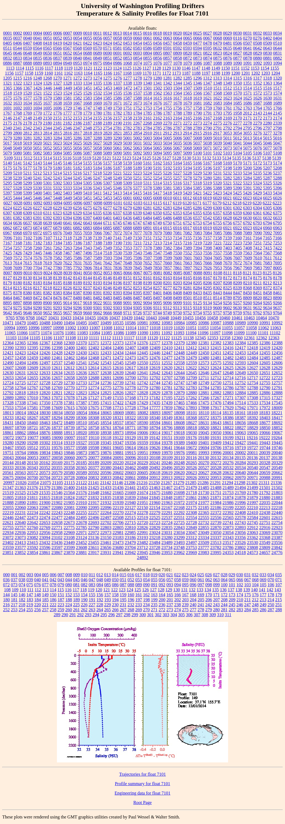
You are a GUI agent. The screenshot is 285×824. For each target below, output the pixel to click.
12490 (8, 362)
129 (169, 589)
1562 (157, 93)
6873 (27, 228)
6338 (127, 213)
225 (76, 604)
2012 (247, 113)
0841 (87, 58)
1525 (77, 93)
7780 (57, 268)
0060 (137, 38)
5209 (7, 173)
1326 (47, 83)
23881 (81, 552)
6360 (247, 213)
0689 (97, 53)
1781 (107, 113)
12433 (105, 352)
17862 (179, 407)
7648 (127, 263)
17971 (252, 407)
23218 (154, 537)
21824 (69, 497)
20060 (69, 457)
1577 (27, 98)
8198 (137, 282)
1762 (237, 108)
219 (29, 604)
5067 (177, 148)
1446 (47, 88)
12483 (240, 357)
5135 (236, 158)
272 (162, 609)
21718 (191, 492)
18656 (240, 422)
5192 (167, 168)
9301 (97, 307)
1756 (177, 108)
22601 (264, 517)
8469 (27, 297)
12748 (191, 382)
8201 (167, 282)
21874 (228, 497)
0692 (127, 53)
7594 (117, 258)
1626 (257, 98)
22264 (105, 512)
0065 (187, 38)
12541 (81, 362)
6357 (217, 213)
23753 (191, 547)
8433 (197, 292)
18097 (167, 412)
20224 (130, 462)
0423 (97, 43)
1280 (157, 78)
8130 (27, 277)
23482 (142, 542)
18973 (118, 432)
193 (107, 599)
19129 (130, 437)
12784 (203, 387)
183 (29, 599)
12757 (276, 382)
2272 (187, 123)
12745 (166, 382)
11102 (274, 332)
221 (45, 604)
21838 (118, 497)
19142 (154, 437)
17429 (142, 402)
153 (76, 594)
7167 (7, 243)
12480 (203, 357)
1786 (157, 113)
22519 (142, 517)
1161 (58, 73)
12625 (228, 367)
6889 (137, 228)
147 (29, 594)
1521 (37, 93)
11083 (82, 332)
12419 (264, 347)
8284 (197, 287)
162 (146, 594)
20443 (118, 467)
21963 (166, 502)
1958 (237, 113)
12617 (130, 367)
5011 (227, 138)
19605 (118, 447)
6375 (277, 213)
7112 (57, 238)
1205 (7, 78)
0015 (137, 33)
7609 (247, 258)
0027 (207, 33)
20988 (264, 477)
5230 (207, 173)
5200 (247, 168)
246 (239, 604)
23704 (130, 547)
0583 (137, 48)
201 (169, 599)
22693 (93, 522)
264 (99, 609)
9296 (77, 307)
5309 (127, 183)
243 (216, 604)
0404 (277, 38)
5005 (167, 138)
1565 (187, 93)
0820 (187, 53)
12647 (215, 372)
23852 (20, 552)
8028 (57, 273)
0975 (97, 63)
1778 (77, 113)
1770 (37, 113)
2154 (87, 118)
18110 (203, 412)
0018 (157, 33)
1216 (27, 78)
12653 (8, 377)
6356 (207, 213)
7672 (237, 263)
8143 (77, 277)
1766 (277, 108)
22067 (44, 507)
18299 (69, 417)
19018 (179, 432)
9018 (87, 302)
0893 (47, 63)
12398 (56, 347)
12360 (236, 337)
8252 (127, 287)
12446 (154, 352)
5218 (97, 173)
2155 (97, 118)
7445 (37, 253)
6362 (267, 213)
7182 (37, 243)
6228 (47, 208)
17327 (276, 397)
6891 (147, 228)
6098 (97, 203)
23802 (240, 547)
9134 (207, 302)
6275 (87, 208)
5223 (137, 173)
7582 (57, 258)
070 (271, 579)
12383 (228, 342)
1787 (167, 113)
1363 (267, 83)
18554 (105, 422)
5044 (247, 143)
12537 (56, 362)
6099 (107, 203)
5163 (167, 163)
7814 (97, 268)
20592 (93, 472)
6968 (17, 233)
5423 (217, 193)
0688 (87, 53)
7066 (97, 233)
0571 (107, 48)
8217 (37, 287)
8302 (217, 287)
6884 (97, 228)
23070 (276, 532)
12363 (273, 337)
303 (165, 614)
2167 (207, 118)
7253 (277, 243)
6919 (207, 228)
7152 (157, 238)
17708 (105, 407)
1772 (47, 113)
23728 (154, 547)
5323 (247, 183)
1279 (147, 78)
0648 (27, 53)
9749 (167, 312)
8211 (257, 282)
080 (68, 584)
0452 (117, 43)
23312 (191, 537)
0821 (197, 53)
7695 (277, 263)
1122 (97, 68)
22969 (69, 532)
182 (22, 599)
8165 (187, 277)
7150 (137, 238)
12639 (118, 372)
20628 (215, 472)
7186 (77, 243)
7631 (77, 263)
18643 (215, 422)
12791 (276, 387)
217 (14, 604)
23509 (203, 542)
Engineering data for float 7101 (143, 793)
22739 (215, 522)
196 (131, 599)
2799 (7, 133)
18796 (166, 427)
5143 (37, 163)
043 (61, 579)
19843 (56, 452)
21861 (191, 497)
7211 (137, 243)
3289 (107, 138)
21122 (81, 482)
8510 (197, 297)
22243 (56, 512)
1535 (117, 93)
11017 (143, 327)
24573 (252, 552)
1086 (197, 63)
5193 (177, 168)
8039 (67, 273)
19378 (166, 442)
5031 (137, 143)
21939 (118, 502)
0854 (137, 58)
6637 (27, 223)
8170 (217, 277)
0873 (197, 58)
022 (177, 574)
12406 (118, 347)
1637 (47, 103)
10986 (203, 322)
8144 (87, 277)
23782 (215, 547)
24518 (240, 552)
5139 (276, 158)
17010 (32, 397)
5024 (67, 143)
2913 (177, 133)
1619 (197, 98)
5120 (96, 158)
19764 (20, 452)
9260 (247, 302)
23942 (130, 552)
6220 (257, 203)
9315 (187, 307)
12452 (228, 352)
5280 (207, 178)
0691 (117, 53)
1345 (187, 83)
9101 (187, 302)
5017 (7, 143)
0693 (137, 53)
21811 (32, 497)
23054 (228, 532)
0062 (157, 38)
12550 (142, 362)
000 (6, 574)
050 (115, 579)
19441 (252, 442)
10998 (58, 327)
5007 (187, 138)
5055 (67, 148)
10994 (9, 327)
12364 (8, 342)
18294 (56, 417)
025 (201, 574)
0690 (107, 53)
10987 (215, 322)
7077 (137, 233)
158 (115, 594)
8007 (7, 273)
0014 (127, 33)
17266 (203, 397)
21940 (130, 502)
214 (271, 599)
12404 (105, 347)
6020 (217, 198)
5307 (107, 183)
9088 (117, 302)
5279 (197, 178)
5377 (137, 188)
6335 (97, 213)
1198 (215, 73)
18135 (227, 412)
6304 (257, 208)
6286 (197, 208)
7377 (137, 248)
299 (134, 614)
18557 (118, 422)
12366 (32, 342)
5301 (47, 183)
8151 (127, 277)
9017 (77, 302)
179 (278, 594)
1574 (277, 93)
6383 (27, 218)
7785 (67, 268)
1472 (127, 88)
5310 (137, 183)
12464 (81, 357)
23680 (118, 547)
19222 (264, 437)
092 (162, 584)
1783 (127, 113)
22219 (8, 512)
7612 (277, 258)
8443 (217, 292)
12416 (228, 347)
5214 (57, 173)
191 (92, 599)
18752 (81, 427)
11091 (154, 332)
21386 (56, 487)
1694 (37, 108)
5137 (256, 158)
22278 (142, 512)
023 (185, 574)
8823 (267, 297)
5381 (167, 188)
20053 (32, 457)
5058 (97, 148)
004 (37, 574)
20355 (56, 467)
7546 (147, 253)
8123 (257, 273)
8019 (37, 273)
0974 (87, 63)
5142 (27, 163)
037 (14, 579)
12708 (179, 377)
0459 (187, 43)
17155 (118, 397)
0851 (107, 58)
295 (103, 614)
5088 (97, 153)
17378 (56, 402)
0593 (187, 48)
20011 (252, 452)
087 (123, 584)
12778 (130, 387)
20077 (93, 457)
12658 (69, 377)
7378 (147, 248)
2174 (277, 118)
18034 (57, 412)
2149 (37, 118)
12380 (191, 342)
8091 (207, 273)
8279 (177, 287)
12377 (154, 342)
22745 (252, 522)
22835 (166, 527)
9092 (137, 302)
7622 (67, 263)
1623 (227, 98)
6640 (57, 223)
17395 (93, 402)
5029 (117, 143)
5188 (127, 168)
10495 (81, 322)
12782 (179, 387)
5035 (177, 143)
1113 (10, 68)
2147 (17, 118)
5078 (277, 148)
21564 (69, 492)
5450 (77, 198)
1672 (127, 103)
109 (15, 589)
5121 (106, 158)
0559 (27, 48)
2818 (87, 133)
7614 (17, 263)
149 (45, 594)
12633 (44, 372)
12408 (142, 347)
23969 (191, 552)
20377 (93, 467)
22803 (105, 527)
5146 (67, 163)
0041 (37, 38)
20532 (228, 467)
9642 (7, 312)
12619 (154, 367)
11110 (82, 337)
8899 (37, 302)
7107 (47, 238)
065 (232, 579)
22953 (32, 532)
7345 (97, 248)
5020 (37, 143)
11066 (22, 332)
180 (6, 599)
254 (22, 609)
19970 (166, 452)
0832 (7, 58)
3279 (7, 138)
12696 (118, 377)
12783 (191, 387)
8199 (147, 282)
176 (255, 594)
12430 (81, 352)
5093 (147, 153)
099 (216, 584)
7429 (27, 253)
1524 (67, 93)
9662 (97, 312)
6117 (167, 203)
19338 (93, 442)
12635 (69, 372)
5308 (117, 183)
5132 (206, 158)
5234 (247, 173)
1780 (97, 113)
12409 (154, 347)
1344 (177, 83)
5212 (37, 173)
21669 (130, 492)
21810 (20, 497)
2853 (127, 133)
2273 (197, 123)
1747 (87, 108)
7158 (217, 238)
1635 (37, 103)
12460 (44, 357)
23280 (166, 537)
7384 (177, 248)
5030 (127, 143)
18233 (8, 417)
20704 (44, 477)
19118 (105, 437)
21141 (93, 482)
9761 (247, 312)
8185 (57, 282)
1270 (57, 78)
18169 (252, 412)
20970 (240, 477)
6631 (257, 218)
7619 (47, 263)
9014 (67, 302)
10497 (93, 322)
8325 (227, 287)
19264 (276, 437)
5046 (267, 143)
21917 (93, 502)
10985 (191, 322)
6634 (7, 223)
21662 (105, 492)
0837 (57, 58)
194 (115, 599)
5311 (147, 183)
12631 (20, 372)
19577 (69, 447)
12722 (264, 377)
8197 (127, 282)
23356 (240, 537)
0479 (217, 43)
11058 (251, 327)
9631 (247, 307)
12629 (276, 367)
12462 (69, 357)
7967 (237, 268)
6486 (167, 218)
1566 (197, 93)
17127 (93, 397)
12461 (56, 357)
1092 (257, 63)
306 (189, 614)
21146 (117, 482)
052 (131, 579)
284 (247, 609)
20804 (81, 477)
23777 (203, 547)
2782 (127, 128)
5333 (67, 188)
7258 (27, 248)
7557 (217, 253)
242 (208, 604)
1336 (107, 83)
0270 (247, 38)
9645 (17, 312)
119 (91, 589)
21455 (142, 487)
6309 (27, 213)
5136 (246, 158)
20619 (166, 472)
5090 (117, 153)
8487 (137, 297)
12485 (264, 357)
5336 (87, 188)
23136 (93, 537)
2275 (217, 123)
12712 (215, 377)
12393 (20, 347)
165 (169, 594)
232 (131, 604)
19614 (130, 447)
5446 (37, 198)
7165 (267, 238)
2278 (247, 123)
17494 (228, 402)
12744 (154, 382)
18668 (252, 422)
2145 (277, 113)
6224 (7, 208)
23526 (240, 542)
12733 (81, 382)
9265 (267, 302)
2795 (247, 128)
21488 (215, 487)
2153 (77, 118)
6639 (47, 223)
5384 (187, 188)
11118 (141, 337)
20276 (228, 462)
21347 (8, 487)
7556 (207, 253)
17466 (191, 402)
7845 (137, 268)
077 (45, 584)
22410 (252, 512)
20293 (252, 462)
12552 (166, 362)
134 (207, 589)
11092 (166, 332)
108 (7, 589)
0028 (217, 33)
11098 (227, 332)
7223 (237, 243)
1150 (225, 68)
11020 (179, 327)
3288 (97, 138)
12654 (20, 377)
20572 (32, 472)
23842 (276, 547)
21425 (93, 487)
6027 (7, 203)
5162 (157, 163)
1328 (67, 83)
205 (201, 599)
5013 (247, 138)
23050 (215, 532)
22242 (44, 512)
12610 (44, 367)
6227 (37, 208)
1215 (17, 78)
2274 (207, 123)
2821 (117, 133)
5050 (27, 148)
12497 (44, 362)
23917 (93, 552)
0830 (267, 53)
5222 (127, 173)
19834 (44, 452)
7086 (227, 233)
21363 (20, 487)
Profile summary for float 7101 (142, 783)
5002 (137, 138)
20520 (179, 467)
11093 (178, 332)
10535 (118, 322)
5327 (7, 188)
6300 (217, 208)
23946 (154, 552)
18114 (215, 412)
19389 (179, 442)
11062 (263, 327)
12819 (32, 392)
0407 (27, 43)
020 (162, 574)
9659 (77, 312)
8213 (277, 282)
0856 (157, 58)
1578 (37, 98)
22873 (228, 527)
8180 (17, 282)
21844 (142, 497)
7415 (267, 248)
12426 (44, 352)
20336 (20, 467)
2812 (27, 133)
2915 (197, 133)
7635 (87, 263)
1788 (177, 113)
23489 (166, 542)
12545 (118, 362)
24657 (264, 552)
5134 (226, 158)
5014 (257, 138)
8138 (47, 277)
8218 (47, 287)
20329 (276, 462)
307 (197, 614)
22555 (203, 517)
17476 (215, 402)
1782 (117, 113)
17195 (166, 397)
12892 (20, 397)
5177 (27, 168)
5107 (267, 153)
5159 (127, 163)
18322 (130, 417)
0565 (47, 48)
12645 (191, 372)
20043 (8, 457)
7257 (17, 248)
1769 (27, 113)
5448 (57, 198)
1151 (235, 68)
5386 (207, 188)
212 (255, 599)
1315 (237, 78)
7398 (207, 248)
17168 (130, 397)
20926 (191, 477)
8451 (257, 292)
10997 (46, 327)
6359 (237, 213)
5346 (117, 188)
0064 (177, 38)
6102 (127, 203)
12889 (8, 397)
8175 (257, 277)
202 (177, 599)
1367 (27, 88)
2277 (237, 123)
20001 (228, 452)
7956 (227, 268)
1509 (197, 88)
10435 (90, 317)
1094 (277, 63)
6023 (247, 198)
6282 (157, 208)
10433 (65, 317)
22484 (69, 517)
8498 (167, 297)
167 (185, 594)
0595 (207, 48)
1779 (87, 113)
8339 (237, 287)
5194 (187, 168)
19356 (130, 442)
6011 (177, 198)
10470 (273, 317)
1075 (147, 63)
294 (95, 614)
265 (107, 609)
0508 (257, 43)
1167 (117, 73)
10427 (41, 317)
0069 (227, 38)
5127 (166, 158)
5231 (217, 173)
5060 (107, 148)
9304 (127, 307)
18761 (105, 427)
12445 (142, 352)
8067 (137, 273)
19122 (118, 437)
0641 (247, 48)
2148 (27, 118)
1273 (87, 78)
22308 (191, 512)
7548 (167, 253)
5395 (267, 188)
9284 (27, 307)
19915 (130, 452)
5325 (267, 183)
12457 (8, 357)
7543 (137, 253)
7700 (27, 268)
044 (68, 579)
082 (84, 584)
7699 (17, 268)
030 (239, 574)
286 (263, 609)
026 (208, 574)
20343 (32, 467)
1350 (237, 83)
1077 (167, 63)
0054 (77, 38)
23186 (130, 537)
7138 (87, 238)
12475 (142, 357)
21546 (56, 492)
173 (232, 594)
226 (84, 604)
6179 (217, 203)
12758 (8, 387)
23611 (93, 547)
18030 (45, 412)
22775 (69, 527)
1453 (107, 88)
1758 (197, 108)
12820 (44, 392)
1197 (206, 73)
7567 (267, 253)
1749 (107, 108)
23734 (166, 547)
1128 (156, 68)
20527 (203, 467)
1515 (257, 88)
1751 (127, 108)
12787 (240, 387)
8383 (57, 292)
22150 (142, 507)
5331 (47, 188)
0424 (107, 43)
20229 (142, 462)
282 (232, 609)
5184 (97, 168)
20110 (179, 457)
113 (45, 589)
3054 (237, 133)
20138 (276, 457)
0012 (107, 33)
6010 (167, 198)
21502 (276, 487)
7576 (37, 258)
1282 (177, 78)
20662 (276, 472)
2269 (157, 123)
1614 (147, 98)
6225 (17, 208)
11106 (46, 337)
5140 (7, 163)
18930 (93, 432)
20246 (166, 462)
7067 (107, 233)
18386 (228, 417)
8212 (267, 282)
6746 (127, 223)
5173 (267, 163)
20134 (227, 457)
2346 (67, 128)
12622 (191, 367)
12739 (118, 382)
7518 (107, 253)
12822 (69, 392)
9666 (107, 312)
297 (119, 614)
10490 (56, 322)
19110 (93, 437)
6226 (27, 208)
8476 (57, 297)
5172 (257, 163)
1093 (267, 63)
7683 (267, 263)
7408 (247, 248)
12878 (166, 392)
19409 (215, 442)
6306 (277, 208)
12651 (264, 372)
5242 (47, 178)
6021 (227, 198)
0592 (177, 48)
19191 (215, 437)
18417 (276, 417)
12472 (118, 357)
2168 (217, 118)
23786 (228, 547)
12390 (8, 347)
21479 (191, 487)
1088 (217, 63)
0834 (27, 58)
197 (138, 599)
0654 (77, 53)
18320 (105, 417)
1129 (166, 68)
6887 (117, 228)
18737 (56, 427)
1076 (157, 63)
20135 (240, 457)
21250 (154, 482)
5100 (197, 153)
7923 (197, 268)
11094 (191, 332)
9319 (207, 307)
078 (53, 584)
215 (278, 599)
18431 (8, 422)
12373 (118, 342)
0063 (167, 38)
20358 (69, 467)
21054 (33, 482)
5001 (127, 138)
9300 (87, 307)
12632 (32, 372)
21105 (57, 482)
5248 (107, 178)
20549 (276, 467)
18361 (179, 417)
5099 (187, 153)
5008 (197, 138)
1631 (277, 98)
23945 (142, 552)
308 (204, 614)
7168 (17, 243)
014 (115, 574)
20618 (154, 472)
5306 (97, 183)
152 (68, 594)
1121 (87, 68)
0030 (237, 33)
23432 (44, 542)
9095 (157, 302)
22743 (240, 522)
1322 (17, 83)
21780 (252, 492)
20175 (69, 462)
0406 (17, 43)
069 (263, 579)
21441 (130, 487)
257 (45, 609)
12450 (203, 352)
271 (154, 609)
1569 (227, 93)
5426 (247, 193)
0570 (97, 48)
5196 (207, 168)
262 (84, 609)
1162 (68, 73)
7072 (117, 233)
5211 (27, 173)
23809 (264, 547)
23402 (8, 542)
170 (208, 594)
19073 (20, 437)
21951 (142, 502)
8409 (187, 292)
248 (255, 604)
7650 (137, 263)
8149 (117, 277)
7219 (197, 243)
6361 (257, 213)
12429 (69, 352)
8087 (187, 273)
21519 (8, 492)
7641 (97, 263)
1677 (167, 103)
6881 (67, 228)
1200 (235, 73)
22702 (105, 522)
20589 (81, 472)
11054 (215, 327)
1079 (187, 63)
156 (99, 594)
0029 (227, 33)
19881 (118, 452)
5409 (77, 193)
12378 (166, 342)
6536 (187, 218)
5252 (147, 178)
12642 (154, 372)
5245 (77, 178)
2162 (157, 118)
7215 (177, 243)
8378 (17, 292)
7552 (187, 253)
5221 (117, 173)
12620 (166, 367)
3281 (27, 138)
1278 (137, 78)
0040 (27, 38)
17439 (166, 402)
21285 (190, 482)
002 (22, 574)
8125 (267, 273)
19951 (142, 452)
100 (224, 584)
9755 (207, 312)
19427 (240, 442)
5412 (107, 193)
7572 (17, 258)
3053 (227, 133)
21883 (276, 497)
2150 (47, 118)
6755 (217, 223)
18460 (32, 422)
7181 (27, 243)
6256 (77, 208)
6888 (127, 228)
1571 (247, 93)
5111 (18, 158)
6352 (167, 213)
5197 (217, 168)
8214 (7, 287)
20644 (252, 472)
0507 (247, 43)
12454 (252, 352)
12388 (276, 342)
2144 (267, 113)
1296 (197, 78)
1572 (257, 93)
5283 (237, 178)
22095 (93, 507)
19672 (191, 447)
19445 (276, 442)
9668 (117, 312)
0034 (277, 33)
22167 (166, 507)
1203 (265, 73)
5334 (77, 188)
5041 (237, 143)
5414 (127, 193)
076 (37, 584)
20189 (93, 462)
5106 (257, 153)
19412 (228, 442)
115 (61, 589)
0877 (237, 58)
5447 (47, 198)
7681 (257, 263)
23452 (81, 542)
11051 (191, 327)
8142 (67, 277)
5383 (177, 188)
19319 (69, 442)
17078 (69, 397)
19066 (264, 432)
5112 (27, 158)
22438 (264, 512)
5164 (177, 163)
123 (122, 589)
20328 (264, 462)
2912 (167, 133)
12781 (166, 387)
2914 (187, 133)
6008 (157, 198)
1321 (7, 83)
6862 (7, 228)
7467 (67, 253)
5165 (187, 163)
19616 (142, 447)
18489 (69, 422)
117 (76, 589)
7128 (77, 238)
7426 (17, 253)
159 (123, 594)
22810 (130, 527)
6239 (67, 208)
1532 (97, 93)
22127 (130, 507)
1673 (137, 103)
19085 (45, 437)
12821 (56, 392)
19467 (8, 447)
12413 (203, 347)
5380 (157, 188)
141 (262, 589)
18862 (20, 432)
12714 (228, 377)
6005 (147, 198)
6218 (237, 203)
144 (6, 594)
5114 (47, 158)
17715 (118, 407)
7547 (157, 253)
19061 (228, 432)
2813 (37, 133)
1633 (17, 103)
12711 (203, 377)
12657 (56, 377)
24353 (228, 552)
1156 (9, 73)
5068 (187, 148)
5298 (17, 183)
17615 (69, 407)
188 (68, 599)
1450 (77, 88)
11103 (11, 337)
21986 (228, 502)
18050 (69, 412)
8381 (37, 292)
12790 (264, 387)
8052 (97, 273)
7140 (107, 238)
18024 (32, 412)
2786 (167, 128)
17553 (8, 407)
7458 (57, 253)
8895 (7, 302)
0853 (127, 58)
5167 (207, 163)
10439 (126, 317)
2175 (7, 123)
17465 (179, 402)
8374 (277, 287)
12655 (32, 377)
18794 (154, 427)
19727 (252, 447)
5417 (157, 193)
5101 (207, 153)
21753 (228, 492)
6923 (247, 228)
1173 (176, 73)
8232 (77, 287)
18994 (130, 432)
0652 (67, 53)
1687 (257, 103)
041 (45, 579)
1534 (107, 93)
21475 (179, 487)
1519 (17, 93)
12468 (93, 357)
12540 (69, 362)
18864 (32, 432)
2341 (17, 128)
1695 (47, 108)
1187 (186, 73)
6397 (87, 218)
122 (114, 589)
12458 (20, 357)
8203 (177, 282)
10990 (252, 322)
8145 (97, 277)
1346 (197, 83)
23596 (44, 547)
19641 (166, 447)
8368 (247, 287)
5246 (87, 178)
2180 (47, 123)
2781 (117, 128)
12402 (93, 347)
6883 (87, 228)
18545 (93, 422)
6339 (137, 213)
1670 (107, 103)
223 (61, 604)
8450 (247, 292)
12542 (93, 362)
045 (76, 579)
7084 (207, 233)
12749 (203, 382)
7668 (217, 263)
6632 (267, 218)
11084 (94, 332)
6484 (147, 218)
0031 (247, 33)
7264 (77, 248)
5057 (87, 148)
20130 (203, 457)
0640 (237, 48)
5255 (167, 178)
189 (76, 599)
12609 (32, 367)
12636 (81, 372)
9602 (227, 307)
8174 (247, 277)
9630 (237, 307)
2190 (117, 123)
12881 (203, 392)
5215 (67, 173)
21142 (105, 482)
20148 (20, 462)
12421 (8, 352)
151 (61, 594)
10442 (139, 317)
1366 (17, 88)
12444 (130, 352)
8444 (227, 292)
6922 (237, 228)
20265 (191, 462)
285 (255, 609)
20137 (264, 457)
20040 (276, 452)
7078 (147, 233)
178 (271, 594)
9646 (27, 312)
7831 (107, 268)
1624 (237, 98)
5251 (137, 178)
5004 (157, 138)
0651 (57, 53)
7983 (257, 268)
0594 (197, 48)
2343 (37, 128)
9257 (237, 302)
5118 (77, 158)
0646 (17, 53)
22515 (130, 517)
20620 (179, 472)
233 (138, 604)
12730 (69, 382)
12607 (8, 367)
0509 (267, 43)
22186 (215, 507)
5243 (57, 178)
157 (107, 594)
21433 (105, 487)
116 (68, 589)
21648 (93, 492)
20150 (32, 462)
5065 (157, 148)
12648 (228, 372)
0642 (257, 48)
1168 (127, 73)
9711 (127, 312)
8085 (177, 273)
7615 (27, 263)
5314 (157, 183)
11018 (154, 327)
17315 (264, 397)
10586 (130, 322)
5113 (37, 158)
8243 (97, 287)
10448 (163, 317)
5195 (197, 168)
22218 (276, 507)
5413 (117, 193)
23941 (118, 552)
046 (84, 579)
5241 (37, 178)
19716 (228, 447)
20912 (154, 477)
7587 (87, 258)
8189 (77, 282)
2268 (147, 123)
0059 (127, 38)
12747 (179, 382)
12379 (179, 342)
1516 (267, 88)
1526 (87, 93)
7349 (107, 248)
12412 (191, 347)
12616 (118, 367)
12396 (44, 347)
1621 (207, 98)
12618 (142, 367)
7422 (277, 248)
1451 (87, 88)
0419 (57, 43)
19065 (252, 432)
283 (239, 609)
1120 (78, 68)
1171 (156, 73)
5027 (97, 143)
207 (216, 599)
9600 (217, 307)
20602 (118, 472)
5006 (177, 138)
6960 (267, 228)
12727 (32, 382)
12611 (56, 367)
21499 (252, 487)
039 (29, 579)
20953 (215, 477)
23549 (264, 542)
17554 (20, 407)
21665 (118, 492)
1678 (177, 103)
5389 (227, 188)
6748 (147, 223)
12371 (93, 342)
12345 (200, 337)
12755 (264, 382)
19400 (191, 442)
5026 (87, 143)
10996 (33, 327)
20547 (264, 467)
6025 (267, 198)
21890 (20, 502)
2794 (237, 128)
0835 (37, 58)
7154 (177, 238)
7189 (107, 243)
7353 (127, 248)
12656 (44, 377)
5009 (207, 138)
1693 (27, 108)
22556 (215, 517)
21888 (8, 502)
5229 (197, 173)
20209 (105, 462)
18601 (166, 422)
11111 (94, 337)
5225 (157, 173)
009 (76, 574)
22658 (56, 522)
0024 (187, 33)
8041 (77, 273)
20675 (8, 477)
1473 (137, 88)
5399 (27, 193)
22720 (142, 522)
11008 (106, 327)
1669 (97, 103)
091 (154, 584)
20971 (252, 477)
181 (14, 599)
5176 (17, 168)
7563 (247, 253)
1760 (217, 108)
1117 (49, 68)
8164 (177, 277)
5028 (107, 143)
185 (45, 599)
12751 (228, 382)
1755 (167, 108)
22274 (130, 512)
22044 (276, 502)
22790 (93, 527)
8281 (187, 287)
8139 (57, 277)
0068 (217, 38)
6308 (17, 213)
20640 (240, 472)
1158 (29, 73)
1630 (267, 98)
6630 (247, 218)
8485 (117, 297)
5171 (247, 163)
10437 (114, 317)
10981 (142, 322)
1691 (7, 108)
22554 (191, 517)
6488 (177, 218)
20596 (105, 472)
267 (123, 609)
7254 (7, 248)
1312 (207, 78)
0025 (197, 33)
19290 (20, 442)
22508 (118, 517)
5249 (117, 178)
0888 (27, 63)
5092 (137, 153)
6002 (137, 198)
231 (123, 604)
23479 (130, 542)
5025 (77, 143)
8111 (227, 273)
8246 (107, 287)
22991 (142, 532)
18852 (276, 427)
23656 (105, 547)
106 (271, 584)
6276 (97, 208)
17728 (130, 407)
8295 (207, 287)
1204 (275, 73)
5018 (17, 143)
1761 (227, 108)
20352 (44, 467)
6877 (47, 228)
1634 (27, 103)
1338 (127, 83)
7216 (187, 243)
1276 (117, 78)
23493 (179, 542)
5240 (27, 178)
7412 (257, 248)
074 (22, 584)
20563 (20, 472)
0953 (77, 63)
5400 (37, 193)
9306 (147, 307)
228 (99, 604)
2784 (147, 128)
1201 (245, 73)
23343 (228, 537)
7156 (197, 238)
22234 (32, 512)
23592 (32, 547)
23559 (8, 547)
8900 (47, 302)
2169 (227, 118)
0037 (17, 38)
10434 (78, 317)
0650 (47, 53)
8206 (207, 282)
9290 (37, 307)
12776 (118, 387)
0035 (7, 38)
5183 (87, 168)
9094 (147, 302)
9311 (157, 307)
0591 (167, 48)
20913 (166, 477)
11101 (263, 332)
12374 (130, 342)
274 (177, 609)
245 (232, 604)
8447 (237, 292)
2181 (57, 123)
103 (247, 584)
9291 (47, 307)
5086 (77, 153)
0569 (87, 48)
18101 (191, 412)
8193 (97, 282)
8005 (277, 268)
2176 (17, 123)
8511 (207, 297)
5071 (207, 148)
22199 (228, 507)
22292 (179, 512)
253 (14, 609)
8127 (7, 277)
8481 (87, 297)
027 (216, 574)
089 (138, 584)
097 (201, 584)
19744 (264, 447)
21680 (166, 492)
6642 (77, 223)
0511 (7, 48)
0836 (47, 58)
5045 (257, 143)
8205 (197, 282)
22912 (252, 527)
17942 (240, 407)
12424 (32, 352)
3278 (277, 133)
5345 (107, 188)
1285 (187, 78)
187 (61, 599)
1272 (77, 78)
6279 (127, 208)
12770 (69, 387)
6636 (17, 223)
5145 (57, 163)
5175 (7, 168)
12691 (105, 377)
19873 (81, 452)
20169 (56, 462)
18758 (93, 427)
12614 (93, 367)
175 (247, 594)
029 (232, 574)
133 (200, 589)
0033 (267, 33)
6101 (117, 203)
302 (158, 614)
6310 (37, 213)
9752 (187, 312)
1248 (37, 78)
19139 (142, 437)
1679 (187, 103)
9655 (57, 312)
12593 (240, 362)
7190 (117, 243)
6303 (247, 208)
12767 (32, 387)
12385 (252, 342)
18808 (179, 427)
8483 (107, 297)
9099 (177, 302)
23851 (8, 552)
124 (130, 589)
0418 (47, 43)
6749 (157, 223)
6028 (17, 203)
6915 (167, 228)
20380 (105, 467)
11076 (58, 332)
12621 (179, 367)
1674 (147, 103)
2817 (77, 133)
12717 (252, 377)
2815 (57, 133)
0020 (177, 33)
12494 (20, 362)
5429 (257, 193)
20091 (118, 457)
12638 (105, 372)
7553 (197, 253)
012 (99, 574)
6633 (277, 218)
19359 (142, 442)
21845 (154, 497)
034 (271, 574)
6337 (117, 213)
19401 (203, 442)
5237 (277, 173)
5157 (107, 163)
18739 (69, 427)
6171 (197, 203)
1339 (137, 83)
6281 (147, 208)
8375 (7, 292)
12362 (261, 337)
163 (154, 594)
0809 (177, 53)
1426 (37, 88)
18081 (130, 412)
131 (184, 589)
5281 (217, 178)
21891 (32, 502)
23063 (252, 532)
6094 (57, 203)
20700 (32, 477)
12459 (32, 357)
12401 (81, 347)
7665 (197, 263)
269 (138, 609)
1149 (215, 68)
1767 (7, 113)
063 (216, 579)
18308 (93, 417)
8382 (47, 292)
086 (115, 584)
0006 (57, 33)
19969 (154, 452)
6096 (77, 203)
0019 (167, 33)
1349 (227, 83)
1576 (17, 98)
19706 (215, 447)
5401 (47, 193)
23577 (20, 547)
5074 (237, 148)
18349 (166, 417)
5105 (247, 153)
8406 (167, 292)
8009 (17, 273)
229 (107, 604)
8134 (37, 277)
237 (169, 604)
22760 (32, 527)
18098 (179, 412)
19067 (276, 432)
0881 (267, 58)
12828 (142, 392)
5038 (207, 143)
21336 (276, 482)
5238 (7, 178)
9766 (20, 317)
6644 (97, 223)
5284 (247, 178)
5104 (237, 153)
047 (92, 579)
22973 (105, 532)
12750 (215, 382)
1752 (137, 108)
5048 (7, 148)
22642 (32, 522)
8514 (217, 297)
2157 (117, 118)
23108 (69, 537)
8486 (127, 297)
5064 (147, 148)
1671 (117, 103)
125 (137, 589)
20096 (130, 457)
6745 (117, 223)
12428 (56, 352)
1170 (147, 73)
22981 (118, 532)
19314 (56, 442)
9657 (67, 312)
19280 (8, 442)
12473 (130, 357)
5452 (97, 198)
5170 (237, 163)
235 (154, 604)
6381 (7, 218)
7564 (257, 253)
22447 (20, 517)
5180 (57, 168)
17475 (203, 402)
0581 (117, 48)
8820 (257, 297)
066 (239, 579)
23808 (252, 547)
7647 (117, 263)
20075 (81, 457)
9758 (227, 312)
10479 (20, 322)
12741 (130, 382)
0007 (67, 33)
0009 (77, 33)
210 (239, 599)
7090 (257, 233)
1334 (87, 83)
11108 (70, 337)
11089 (130, 332)
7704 (37, 268)
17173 (142, 397)
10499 (105, 322)
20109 (167, 457)
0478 (207, 43)
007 (61, 574)
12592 (228, 362)
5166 (197, 163)
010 (84, 574)
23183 (118, 537)
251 (278, 604)
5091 (127, 153)
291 (72, 614)
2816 (67, 133)
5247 (97, 178)
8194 (107, 282)
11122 (164, 337)
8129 (17, 277)
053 (138, 579)
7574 (27, 258)
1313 (217, 78)
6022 (237, 198)
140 (254, 589)
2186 (77, 123)
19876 (105, 452)
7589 (97, 258)
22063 (32, 507)
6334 (87, 213)
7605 (217, 258)
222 (53, 604)
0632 (217, 48)
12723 (276, 377)
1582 (77, 98)
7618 (37, 263)
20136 (252, 457)
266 (115, 609)
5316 (177, 183)
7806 (87, 268)
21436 (118, 487)
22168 (179, 507)
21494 (240, 487)
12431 (93, 352)
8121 (247, 273)
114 (53, 589)
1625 (247, 98)
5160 (137, 163)
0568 (77, 48)
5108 (277, 153)
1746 (77, 108)
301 (150, 614)
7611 (267, 258)
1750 (117, 108)
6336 (107, 213)
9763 (267, 312)
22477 (56, 517)
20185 (81, 462)
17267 (215, 397)
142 (270, 589)
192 (99, 599)
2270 (167, 123)
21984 (215, 502)
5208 (277, 168)
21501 (264, 487)
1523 (57, 93)
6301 (227, 208)
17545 (276, 402)
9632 (257, 307)
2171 (247, 118)
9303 (117, 307)
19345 (105, 442)
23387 (276, 537)
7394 (197, 248)
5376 (127, 188)
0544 (17, 48)
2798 (277, 128)
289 (57, 614)
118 (83, 589)
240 (193, 604)
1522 (47, 93)
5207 (267, 168)
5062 (127, 148)
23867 (56, 552)
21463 (154, 487)
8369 (257, 287)
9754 (197, 312)
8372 (267, 287)
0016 (147, 33)
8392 (107, 292)
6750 (167, 223)
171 (216, 594)
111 (30, 589)
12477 (166, 357)
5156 (97, 163)
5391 (247, 188)
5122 (116, 158)
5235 (257, 173)
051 (123, 579)
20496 (166, 467)
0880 (257, 58)
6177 (207, 203)
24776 (276, 552)
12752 (240, 382)
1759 (207, 108)
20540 (252, 467)
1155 (274, 68)
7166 (277, 238)
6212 (227, 203)
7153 (167, 238)
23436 (56, 542)
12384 (240, 342)
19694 (203, 447)
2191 (127, 123)
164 (162, 594)
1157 (19, 73)
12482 (228, 357)
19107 (81, 437)
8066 (127, 273)
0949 (67, 63)
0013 (117, 33)
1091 (247, 63)
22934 (8, 532)
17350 (44, 402)
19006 (142, 432)
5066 (167, 148)
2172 (257, 118)
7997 (267, 268)
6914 (157, 228)
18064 (93, 412)
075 (29, 584)
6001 (127, 198)
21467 (166, 487)
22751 (264, 522)
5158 (117, 163)
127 (153, 589)
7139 (97, 238)
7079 (157, 233)
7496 (87, 253)
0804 (147, 53)
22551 (179, 517)
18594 (154, 422)
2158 (127, 118)
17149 (105, 397)
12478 (179, 357)
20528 (215, 467)
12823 (81, 392)
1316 (247, 78)
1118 (58, 68)
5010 (217, 138)
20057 (45, 457)
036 (6, 579)
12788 (252, 387)
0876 (227, 58)
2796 (257, 128)
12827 (130, 392)
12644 (179, 372)
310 (220, 614)
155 (92, 594)
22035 (264, 502)
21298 (239, 482)
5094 (157, 153)
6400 (97, 218)
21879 (252, 497)
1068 (127, 63)
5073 (227, 148)
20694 (20, 477)
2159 (137, 118)
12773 (81, 387)
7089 (247, 233)
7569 (7, 258)
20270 (203, 462)
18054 (81, 412)
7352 (117, 248)
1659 (67, 103)
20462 (130, 467)
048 (99, 579)
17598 (44, 407)
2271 (177, 123)
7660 (167, 263)
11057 (239, 327)
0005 (47, 33)
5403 (67, 193)
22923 (276, 527)
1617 (177, 98)
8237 (87, 287)
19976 (179, 452)
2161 (147, 118)
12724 (8, 382)
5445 (27, 198)
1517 (277, 88)
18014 (20, 412)
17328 (8, 402)
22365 (203, 512)
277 (193, 609)
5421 (197, 193)
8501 (187, 297)
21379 (44, 487)
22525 (154, 517)
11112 (105, 337)
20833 (105, 477)
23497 (191, 542)
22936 (20, 532)
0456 (157, 43)
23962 (179, 552)
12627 (252, 367)
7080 (167, 233)
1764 (257, 108)
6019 (207, 198)
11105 (34, 337)
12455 (264, 352)
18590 (142, 422)
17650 (81, 407)
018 (146, 574)
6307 (7, 213)
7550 (177, 253)
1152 (245, 68)
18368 (191, 417)
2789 (197, 128)
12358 (224, 337)
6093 (47, 203)
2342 (27, 128)
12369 (69, 342)
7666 (207, 263)
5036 (187, 143)
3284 (57, 138)
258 (53, 609)
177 (263, 594)
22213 (264, 507)
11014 (130, 327)
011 (92, 574)
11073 (34, 332)
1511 (217, 88)
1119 (68, 68)
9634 (267, 307)
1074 (137, 63)
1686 (247, 103)
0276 (257, 38)
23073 (20, 537)
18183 (264, 412)
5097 (177, 153)
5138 (266, 158)
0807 (167, 53)
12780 (154, 387)
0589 (157, 48)
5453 (107, 198)
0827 (237, 53)
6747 (137, 223)
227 (92, 604)
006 (53, 574)
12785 (215, 387)
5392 (257, 188)
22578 (240, 517)
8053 (107, 273)
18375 (215, 417)
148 (37, 594)
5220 (107, 173)
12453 (240, 352)
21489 (228, 487)
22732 (203, 522)
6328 (67, 213)
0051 (47, 38)
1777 (67, 113)
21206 (129, 482)
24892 (142, 557)
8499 (177, 297)
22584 (252, 517)
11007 (94, 327)
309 (212, 614)
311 (228, 614)
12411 (179, 347)
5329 (27, 188)
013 (107, 574)
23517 (228, 542)
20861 (130, 477)
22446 (8, 517)
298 (127, 614)
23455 (93, 542)
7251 (257, 243)
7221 (217, 243)
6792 (247, 223)
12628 (264, 367)
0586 (147, 48)
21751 (215, 492)
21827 (81, 497)
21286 (203, 482)
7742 (47, 268)
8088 (197, 273)
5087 (87, 153)
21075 (45, 482)
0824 (227, 53)
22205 (240, 507)
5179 (47, 168)
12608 (20, 367)
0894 (57, 63)
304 (173, 614)
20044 (20, 457)
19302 (44, 442)
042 (53, 579)
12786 (228, 387)
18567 (130, 422)
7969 (247, 268)
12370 (81, 342)
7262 (57, 248)
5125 (146, 158)
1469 (117, 88)
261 (76, 609)
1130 (176, 68)
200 (162, 599)
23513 (215, 542)
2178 (27, 123)
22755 (8, 527)
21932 (105, 502)
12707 (166, 377)
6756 (227, 223)
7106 (37, 238)
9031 (107, 302)
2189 (107, 123)
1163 (78, 73)
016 (131, 574)
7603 (197, 258)
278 (201, 609)
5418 (167, 193)
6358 (227, 213)
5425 (237, 193)
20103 (142, 457)
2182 (67, 123)
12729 (56, 382)
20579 (56, 472)
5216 (77, 173)
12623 (203, 367)
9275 (17, 307)
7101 (17, 238)
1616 (167, 98)
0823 (217, 53)
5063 (137, 148)
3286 (77, 138)
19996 (215, 452)
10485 (32, 322)
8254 (147, 287)
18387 (240, 417)
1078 (177, 63)
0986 (117, 63)
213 (263, 599)
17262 (191, 397)
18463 (44, 422)
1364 (277, 83)
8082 (167, 273)
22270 (118, 512)
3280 (17, 138)
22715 (130, 522)
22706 (118, 522)
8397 (147, 292)
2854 (137, 133)
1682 (207, 103)
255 (29, 609)
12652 (276, 372)
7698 (7, 268)
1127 (146, 68)
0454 (137, 43)
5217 (87, 173)
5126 (156, 158)
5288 (277, 178)
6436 (127, 218)
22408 (240, 512)
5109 (8, 158)
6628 (227, 218)
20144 (8, 462)
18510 (81, 422)
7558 (227, 253)
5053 (57, 148)
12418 (252, 347)
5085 (67, 153)
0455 (147, 43)
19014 (154, 432)
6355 (197, 213)
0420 (67, 43)
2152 (67, 118)
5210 (17, 173)
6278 (117, 208)
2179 (37, 123)
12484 (252, 357)
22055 (8, 507)
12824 (93, 392)
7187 (87, 243)
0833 (17, 58)
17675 (93, 407)
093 (169, 584)
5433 (267, 193)
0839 (67, 58)
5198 (227, 168)
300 (142, 614)
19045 (203, 432)
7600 (177, 258)
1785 (147, 113)
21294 (227, 482)
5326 (277, 183)
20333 (8, 467)
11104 (23, 337)
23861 (44, 552)
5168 (217, 163)
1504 (177, 88)
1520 (27, 93)
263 (92, 609)
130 (176, 589)
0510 (277, 43)
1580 (57, 98)
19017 (166, 432)
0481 (227, 43)
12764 (20, 387)
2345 (57, 128)
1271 (67, 78)
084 (99, 584)
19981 (191, 452)
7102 (27, 238)
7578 (47, 258)
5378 (147, 188)
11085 (106, 332)
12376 (142, 342)
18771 (130, 427)
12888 (276, 392)
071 (278, 579)
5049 (17, 148)
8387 (77, 292)
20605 (142, 472)
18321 (118, 417)
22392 (228, 512)
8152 (137, 277)
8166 (197, 277)
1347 (207, 83)
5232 (227, 173)
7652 (147, 263)
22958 (56, 532)
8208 (227, 282)
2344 (47, 128)
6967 (7, 233)
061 (201, 579)
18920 (81, 432)
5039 (217, 143)
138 (239, 589)
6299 (207, 208)
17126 (81, 397)
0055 (87, 38)
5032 (147, 143)
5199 (237, 168)
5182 (77, 168)
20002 (240, 452)
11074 (46, 332)
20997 (8, 482)
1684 (227, 103)
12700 (130, 377)
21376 (32, 487)
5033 (157, 143)
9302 (107, 307)
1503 (167, 88)
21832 (93, 497)
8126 (277, 273)
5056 (77, 148)
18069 (118, 412)
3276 (257, 133)
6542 (207, 218)
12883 (228, 392)
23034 (179, 532)
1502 (157, 88)
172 (224, 594)
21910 (81, 502)
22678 (81, 522)
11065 (10, 332)
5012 (237, 138)
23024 (154, 532)
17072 (56, 397)
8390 (87, 292)
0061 (147, 38)
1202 (255, 73)
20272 (215, 462)
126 (145, 589)
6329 (77, 213)
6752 (187, 223)
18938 (105, 432)
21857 (179, 497)
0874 (207, 58)
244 (224, 604)
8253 (137, 287)
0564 (37, 48)
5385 (197, 188)
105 (263, 584)
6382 (17, 218)
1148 (205, 68)
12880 (191, 392)
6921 (227, 228)
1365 (7, 88)
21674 (142, 492)
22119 (117, 507)
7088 (237, 233)
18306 (81, 417)
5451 (87, 198)
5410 (87, 193)
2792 (227, 128)
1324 (37, 83)
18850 (264, 427)
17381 (69, 402)
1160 (48, 73)
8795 (237, 297)
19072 (8, 437)
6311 (47, 213)
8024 (47, 273)
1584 (97, 98)
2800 (17, 133)
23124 (81, 537)
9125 (197, 302)
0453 (127, 43)
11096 (203, 332)
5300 (37, 183)
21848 (166, 497)
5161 (147, 163)
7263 (67, 248)
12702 (154, 377)
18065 (106, 412)
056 (162, 579)
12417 (240, 347)
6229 (57, 208)
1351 (247, 83)
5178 (37, 168)
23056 (240, 532)
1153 (255, 68)
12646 (203, 372)
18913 (69, 432)
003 (29, 574)
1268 (47, 78)
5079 (7, 153)
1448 (57, 88)
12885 (252, 392)
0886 (7, 63)
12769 (56, 387)
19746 (276, 447)
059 (185, 579)
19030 (191, 432)
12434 (118, 352)
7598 (157, 258)
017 (138, 574)
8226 (67, 287)
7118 (67, 238)
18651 (228, 422)
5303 (67, 183)
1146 (186, 68)
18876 (44, 432)
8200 (157, 282)
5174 (277, 163)
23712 (142, 547)
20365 (81, 467)
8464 (7, 297)
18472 (56, 422)
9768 (30, 317)
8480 (77, 297)
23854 (32, 552)
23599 (69, 547)
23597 (56, 547)
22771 (56, 527)
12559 (191, 362)
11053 (203, 327)
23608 (81, 547)
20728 (69, 477)
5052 (47, 148)
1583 (87, 98)
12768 (44, 387)
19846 (69, 452)
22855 (203, 527)
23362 (252, 537)
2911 (157, 133)
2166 (197, 118)
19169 (179, 437)
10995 (21, 327)
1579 (47, 98)
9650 (37, 312)
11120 (152, 337)
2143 (257, 113)
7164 (257, 238)
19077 (32, 437)
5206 (257, 168)
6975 (47, 233)
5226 (167, 173)
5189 (137, 168)
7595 (127, 258)
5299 (27, 183)
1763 (247, 108)
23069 (264, 532)
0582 (127, 48)
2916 (207, 133)
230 (115, 604)
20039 (264, 452)
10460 (224, 317)
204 (193, 599)
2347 (77, 128)
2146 (7, 118)
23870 (69, 552)
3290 (117, 138)
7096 (7, 238)
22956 (44, 532)
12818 (20, 392)
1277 (127, 78)
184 (37, 599)
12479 (191, 357)
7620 (57, 263)
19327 (81, 442)
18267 (32, 417)
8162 (157, 277)
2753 (97, 128)
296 (111, 614)
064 (224, 579)
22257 (93, 512)
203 (185, 599)
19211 (240, 437)
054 (146, 579)
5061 (117, 148)
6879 (57, 228)
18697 (8, 427)
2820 (107, 133)
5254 (157, 178)
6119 (177, 203)
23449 (69, 542)
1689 (277, 103)
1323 (27, 83)
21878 (240, 497)
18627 (191, 422)
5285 (257, 178)
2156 (107, 118)
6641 (67, 223)
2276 (227, 123)
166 (177, 594)
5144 (47, 163)
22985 (130, 532)
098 (208, 584)
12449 (191, 352)
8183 (37, 282)
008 (68, 574)
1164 (88, 73)
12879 (179, 392)
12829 (154, 392)
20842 (118, 477)
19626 (154, 447)
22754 (276, 522)
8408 (177, 292)
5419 (177, 193)
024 (193, 574)
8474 (47, 297)
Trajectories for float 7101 (142, 774)
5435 (7, 198)
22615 (276, 517)
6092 (37, 203)
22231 (20, 512)
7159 (227, 238)
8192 (87, 282)
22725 (179, 522)
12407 (130, 347)
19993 (203, 452)
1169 (137, 73)
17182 (154, 397)
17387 (81, 402)
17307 (240, 397)
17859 (166, 407)
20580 (69, 472)
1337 (117, 83)
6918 (197, 228)
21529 (32, 492)
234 (146, 604)
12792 (8, 392)
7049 (67, 233)
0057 (107, 38)
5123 (126, 158)
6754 (207, 223)
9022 (97, 302)
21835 (105, 497)
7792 (77, 268)
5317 (187, 183)
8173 (237, 277)
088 (131, 584)
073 (14, 584)
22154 (154, 507)
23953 (166, 552)
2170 (237, 118)
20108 (155, 457)
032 (255, 574)
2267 (137, 123)
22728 (191, 522)
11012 (118, 327)
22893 (240, 527)
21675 (154, 492)
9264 (257, 302)
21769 (240, 492)
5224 (147, 173)
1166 (107, 73)
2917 (217, 133)
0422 (87, 43)
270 (146, 609)
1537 (137, 93)
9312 (167, 307)
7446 (47, 253)
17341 (32, 402)
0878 (247, 58)
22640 (20, 522)
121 (106, 589)
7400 (217, 248)
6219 (247, 203)
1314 (227, 78)
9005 (57, 302)
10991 (264, 322)
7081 (177, 233)
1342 (167, 83)
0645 (7, 53)
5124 (136, 158)
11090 (142, 332)
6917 (187, 228)
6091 (27, 203)
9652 (47, 312)
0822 (207, 53)
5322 (237, 183)
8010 (27, 273)
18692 (276, 422)
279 (208, 609)
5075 (247, 148)
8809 (247, 297)
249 (263, 604)
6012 (187, 198)
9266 (277, 302)
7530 (117, 253)
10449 (175, 317)
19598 (93, 447)
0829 (257, 53)
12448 (179, 352)
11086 (118, 332)
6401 (107, 218)
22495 (81, 517)
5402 (57, 193)
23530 (252, 542)
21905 (69, 502)
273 (169, 609)
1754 (157, 108)
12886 (264, 392)
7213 (157, 243)
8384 (67, 292)
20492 (154, 467)
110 (22, 589)
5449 (67, 198)
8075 (147, 273)
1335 (97, 83)
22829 (154, 527)
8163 (167, 277)
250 (271, 604)
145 (14, 594)
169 (201, 594)
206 (208, 599)
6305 (267, 208)
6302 (237, 208)
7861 (177, 268)
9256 (227, 302)
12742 (142, 382)
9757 (217, 312)
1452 (97, 88)
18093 (155, 412)
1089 (227, 63)
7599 (167, 258)
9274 (7, 307)
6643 (87, 223)
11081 (70, 332)
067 (247, 579)
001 (14, 574)
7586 (77, 258)
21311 (264, 482)
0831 (277, 53)
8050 (87, 273)
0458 (177, 43)
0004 (37, 33)
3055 (247, 133)
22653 (44, 522)
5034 (167, 143)
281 (224, 609)
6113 (147, 203)
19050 (215, 432)
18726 (44, 427)
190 (84, 599)
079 (61, 584)
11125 (176, 337)
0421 (77, 43)
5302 (57, 183)
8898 (27, 302)
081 (76, 584)
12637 (93, 372)
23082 (32, 537)
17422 (118, 402)
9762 (257, 312)
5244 (67, 178)
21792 (264, 492)
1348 (217, 83)
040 (37, 579)
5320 (217, 183)
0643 (267, 48)
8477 (67, 297)
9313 (177, 307)
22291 (166, 512)
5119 (86, 158)
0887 (17, 63)
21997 (252, 502)
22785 (81, 527)
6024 (257, 198)
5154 (77, 163)
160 (131, 594)
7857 (167, 268)
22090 (81, 507)
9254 (217, 302)
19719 (240, 447)
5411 (97, 193)
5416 (147, 193)
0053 (67, 38)
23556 (276, 542)
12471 (105, 357)
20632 (228, 472)
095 (185, 584)
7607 (237, 258)
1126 (137, 68)
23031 (166, 532)
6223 (277, 203)
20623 (191, 472)
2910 (147, 133)
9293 (57, 307)
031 (247, 574)
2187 (87, 123)
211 (247, 599)
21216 (142, 482)
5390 (237, 188)
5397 (7, 193)
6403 (117, 218)
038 (22, 579)
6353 (177, 213)
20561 (8, 472)
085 (107, 584)
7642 (107, 263)
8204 (187, 282)
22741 (228, 522)
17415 (105, 402)
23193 (142, 537)
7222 (227, 243)
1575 (7, 98)
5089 (107, 153)
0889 (37, 63)
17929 (228, 407)
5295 (7, 183)
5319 (207, 183)
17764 (142, 407)
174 (239, 594)
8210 (247, 282)
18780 (142, 427)
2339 (277, 123)
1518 (7, 93)
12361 (249, 337)
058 (177, 579)
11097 (215, 332)
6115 (157, 203)
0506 (237, 43)
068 (255, 579)
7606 (227, 258)
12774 (93, 387)
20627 (203, 472)
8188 (67, 282)
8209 (237, 282)
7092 (267, 233)
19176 (191, 437)
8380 (27, 292)
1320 (277, 78)
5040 (227, 143)
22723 (154, 522)
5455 (117, 198)
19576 (56, 447)
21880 (264, 497)
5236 (267, 173)
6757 (237, 223)
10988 (228, 322)
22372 (215, 512)
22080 (56, 507)
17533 (252, 402)
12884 (240, 392)
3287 (87, 138)
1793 (217, 113)
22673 (69, 522)
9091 (127, 302)
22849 (191, 527)
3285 (67, 138)
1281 (167, 78)
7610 (257, 258)
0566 (57, 48)
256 (37, 609)
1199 (225, 73)
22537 (166, 517)
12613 (81, 367)
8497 (157, 297)
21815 (44, 497)
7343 (87, 248)
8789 (227, 297)
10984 (179, 322)
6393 (57, 218)
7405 (237, 248)
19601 (105, 447)
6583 (217, 218)
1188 (196, 73)
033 (263, 574)
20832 (93, 477)
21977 (203, 502)
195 (123, 599)
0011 (97, 33)
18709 (20, 427)
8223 (57, 287)
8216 (27, 287)
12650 (252, 372)
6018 (197, 198)
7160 (237, 238)
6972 (37, 233)
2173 (267, 118)
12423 (20, 352)
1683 (217, 103)
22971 (81, 532)
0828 (247, 53)
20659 (264, 472)
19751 (8, 452)
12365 (20, 342)
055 (154, 579)
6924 (257, 228)
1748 (97, 108)
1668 (87, 103)
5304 (77, 183)
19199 (228, 437)
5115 (57, 158)
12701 (142, 377)
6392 (47, 218)
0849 (97, 58)
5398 (17, 193)
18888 (56, 432)
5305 (87, 183)
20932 (203, 477)
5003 (147, 138)
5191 (157, 168)
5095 (167, 153)
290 (64, 614)
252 (6, 609)
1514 (247, 88)
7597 (147, 258)
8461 (277, 292)
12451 (215, 352)
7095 (277, 233)
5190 (147, 168)
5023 (57, 143)
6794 (267, 223)
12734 (93, 382)
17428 (130, 402)
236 (162, 604)
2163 (167, 118)
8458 (267, 292)
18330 (142, 417)
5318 (197, 183)
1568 (217, 93)
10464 (261, 317)
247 (247, 604)
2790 (207, 128)
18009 (276, 407)
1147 (196, 68)
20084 (106, 457)
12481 (215, 357)
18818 (191, 427)
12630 (8, 372)
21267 (166, 482)
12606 (276, 362)
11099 (239, 332)
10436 (102, 317)
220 (37, 604)
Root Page (142, 802)
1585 (107, 98)
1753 (147, 108)
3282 (37, 138)
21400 (69, 487)
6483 (137, 218)
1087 (207, 63)
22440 (276, 512)
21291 (215, 482)
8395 (137, 292)
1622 (217, 98)
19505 (20, 447)
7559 (237, 253)
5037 (197, 143)
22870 (215, 527)
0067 (207, 38)
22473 (32, 517)
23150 (105, 537)
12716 (240, 377)
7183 (47, 243)
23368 (264, 537)
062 (208, 579)
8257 (157, 287)
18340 (154, 417)
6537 (197, 218)
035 (278, 574)
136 (223, 589)
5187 (117, 168)
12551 (154, 362)
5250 (127, 178)
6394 (67, 218)
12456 (276, 352)
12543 (105, 362)
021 (169, 574)
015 (123, 574)
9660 (87, 312)
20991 (276, 477)
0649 (37, 53)
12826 (118, 392)
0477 (197, 43)
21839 (130, 497)
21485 (203, 487)
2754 (107, 128)
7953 (217, 268)
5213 (47, 173)
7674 (247, 263)
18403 (264, 417)
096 (193, 584)
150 (53, 594)
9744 (157, 312)
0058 (117, 38)
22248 (69, 512)
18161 (240, 412)
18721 (32, 427)
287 (271, 609)
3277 (267, 133)
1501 (147, 88)
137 (231, 589)
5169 (227, 163)
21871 (215, 497)
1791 (207, 113)
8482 (97, 297)
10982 (154, 322)
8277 (167, 287)
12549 (130, 362)
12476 (154, 357)
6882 (77, 228)
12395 (32, 347)
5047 (277, 143)
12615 (105, 367)
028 (224, 574)
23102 (56, 537)
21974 (191, 502)
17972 (264, 407)
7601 (187, 258)
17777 (154, 407)
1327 (57, 83)
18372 (203, 417)
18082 (142, 412)
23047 (191, 532)
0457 (167, 43)
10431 (53, 317)
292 (80, 614)
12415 (215, 347)
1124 (117, 68)
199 (154, 599)
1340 (147, 83)
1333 (77, 83)
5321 (227, 183)
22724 (166, 522)
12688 (93, 377)
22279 (154, 512)
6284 (177, 208)
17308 (252, 397)
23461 (105, 542)
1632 (7, 103)
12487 (276, 357)
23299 (179, 537)
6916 (177, 228)
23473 (118, 542)
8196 (117, 282)
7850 (157, 268)
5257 (177, 178)
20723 (56, 477)
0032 (257, 33)
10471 (8, 322)
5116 (67, 158)
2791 (217, 128)
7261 (47, 248)
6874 (37, 228)
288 (278, 609)
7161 (247, 238)
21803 (276, 492)
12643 (166, 372)
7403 (227, 248)
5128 (176, 158)
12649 (240, 372)
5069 (197, 148)
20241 (154, 462)
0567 (67, 48)
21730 (203, 492)
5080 (17, 153)
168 (193, 594)
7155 (187, 238)
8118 (237, 273)
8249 (117, 287)
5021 (47, 143)
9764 (277, 312)
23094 (44, 537)
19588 (81, 447)
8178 (277, 277)
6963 (277, 228)
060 (193, 579)
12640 (130, 372)
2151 (57, 118)
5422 (207, 193)
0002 (17, 33)
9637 (277, 307)
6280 (137, 208)
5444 (17, 198)
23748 (179, 547)
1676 (157, 103)
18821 (215, 427)
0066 (197, 38)
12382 (215, 342)
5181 (67, 168)
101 (232, 584)
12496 (32, 362)
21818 (56, 497)
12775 (105, 387)
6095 (67, 203)
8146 (107, 277)
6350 (157, 213)
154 (84, 594)
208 (224, 599)
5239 (17, 178)
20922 (179, 477)
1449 (67, 88)
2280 (267, 123)
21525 (20, 492)
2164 (177, 118)
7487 (77, 253)
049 (107, 579)
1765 (267, 108)
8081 (157, 273)
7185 (67, 243)
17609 (56, 407)
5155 (87, 163)
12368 (56, 342)
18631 (203, 422)
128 (161, 589)
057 (169, 579)
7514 (97, 253)
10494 (69, 322)
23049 (203, 532)
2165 (187, 118)
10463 (249, 317)
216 (6, 604)
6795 (277, 223)
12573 (203, 362)
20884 (142, 477)
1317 (257, 78)
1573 (267, 93)
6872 (17, 228)
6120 (187, 203)
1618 (187, 98)
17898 (203, 407)
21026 (20, 482)
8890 (277, 297)
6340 (147, 213)
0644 (277, 48)
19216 (252, 437)
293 (88, 614)
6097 (87, 203)
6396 (77, 218)
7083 (197, 233)
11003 (82, 327)
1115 (29, 68)
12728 (44, 382)
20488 (142, 467)
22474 (44, 517)
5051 (37, 148)
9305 (137, 307)
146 (22, 594)
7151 (147, 238)
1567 (207, 93)
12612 (69, 367)
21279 (178, 482)
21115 (69, 482)
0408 (37, 43)
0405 (7, 43)
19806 (32, 452)
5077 (267, 148)
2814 (47, 133)
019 (154, 574)
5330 (37, 188)
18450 (20, 422)
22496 (93, 517)
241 (201, 604)
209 (232, 599)
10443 (151, 317)
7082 (187, 233)
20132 (215, 457)
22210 (252, 507)
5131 (196, 158)
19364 (154, 442)
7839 (127, 268)
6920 (217, 228)
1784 (137, 113)
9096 (167, 302)
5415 (137, 193)
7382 (167, 248)
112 (37, 589)
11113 (117, 337)
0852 (117, 58)
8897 (17, 302)
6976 (57, 233)
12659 (81, 377)
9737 (147, 312)
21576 (81, 492)
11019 (167, 327)
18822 (228, 427)
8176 (267, 277)
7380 (157, 248)
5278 (187, 178)
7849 (147, 268)
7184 (57, 243)
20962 (228, 477)
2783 (137, 128)
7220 (207, 243)
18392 (252, 417)
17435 (154, 402)
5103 (227, 153)
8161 (147, 277)
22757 (20, 527)
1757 (187, 108)
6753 (197, 223)
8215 (17, 287)
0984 (107, 63)
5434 (277, 193)
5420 (187, 193)
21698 (179, 492)
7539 (127, 253)
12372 (105, 342)
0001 (7, 33)
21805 (8, 497)
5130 (186, 158)
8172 (227, 277)
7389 (187, 248)
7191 (127, 243)
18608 (179, 422)
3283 (47, 138)
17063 (44, 397)
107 (278, 584)
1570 (237, 93)
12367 (44, 342)
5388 (217, 188)
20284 (240, 462)
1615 (157, 98)
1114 (20, 68)
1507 (187, 88)
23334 (203, 537)
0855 (147, 58)
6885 (107, 228)
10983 (166, 322)
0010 (87, 33)
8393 (117, 292)
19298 (32, 442)
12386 (264, 342)
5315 (167, 183)
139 (246, 589)
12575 (215, 362)
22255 (81, 512)
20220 (118, 462)
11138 (188, 337)
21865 (203, 497)
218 (22, 604)
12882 (215, 392)
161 (138, 594)
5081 (27, 153)
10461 (236, 317)
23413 (20, 542)
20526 (191, 467)
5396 (277, 188)
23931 (105, 552)
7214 (167, 243)
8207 (217, 282)
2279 (257, 123)
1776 (57, 113)
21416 (81, 487)
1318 (267, 78)
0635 (227, 48)
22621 (8, 522)
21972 (179, 502)
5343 (97, 188)
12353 (212, 337)
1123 (107, 68)
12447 (166, 352)
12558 (179, 362)
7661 (177, 263)
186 (53, 599)
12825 (105, 392)
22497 (105, 517)
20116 (191, 457)
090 (146, 584)
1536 (127, 93)
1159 (38, 73)
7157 (207, 238)
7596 (137, 258)
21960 (154, 502)
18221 (276, 412)
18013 (8, 412)
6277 (107, 208)
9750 (177, 312)
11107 (58, 337)
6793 (257, 223)
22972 (93, 532)
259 (61, 609)
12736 (105, 382)
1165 (97, 73)
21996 (240, 502)
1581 (67, 98)
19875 (93, 452)
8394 (127, 292)
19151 (166, 437)
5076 (257, 148)
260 (68, 609)
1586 (117, 98)
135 (215, 589)
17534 (264, 402)
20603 (130, 472)
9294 (67, 307)
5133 (216, 158)
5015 (267, 138)
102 (239, 584)
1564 (177, 93)
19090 (57, 437)
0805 (157, 53)
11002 (70, 327)
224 (68, 604)
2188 (97, 123)
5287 (267, 178)
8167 (207, 277)
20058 (57, 457)
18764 (118, 427)
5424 (227, 193)
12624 (215, 367)
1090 (237, 63)
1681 (197, 103)
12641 (142, 372)
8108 (217, 273)
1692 (17, 108)
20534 (240, 467)
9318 (197, 307)
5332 (57, 188)
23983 (203, 552)
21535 (44, 492)
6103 (137, 203)
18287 (44, 417)
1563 (167, 93)
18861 (8, 432)
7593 (107, 258)
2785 (157, 128)
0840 (77, 58)
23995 (215, 552)
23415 (32, 542)
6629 (237, 218)
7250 (247, 243)
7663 (187, 263)
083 (92, 584)
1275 (107, 78)
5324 (257, 183)
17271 (228, 397)
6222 (267, 203)
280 (216, 609)
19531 (44, 447)
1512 (227, 88)
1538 (147, 93)
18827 (240, 427)
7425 (7, 253)
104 (255, 584)
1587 (127, 98)
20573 (44, 472)
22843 (179, 527)
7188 (97, 243)
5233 (237, 173)
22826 (142, 527)
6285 (187, 208)
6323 (57, 213)
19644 (179, 447)
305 (181, 614)
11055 (227, 327)
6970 (27, 233)
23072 (8, 537)
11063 (275, 327)
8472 (37, 297)
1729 (67, 108)
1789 (187, 113)
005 (45, 574)
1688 (267, 103)
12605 (264, 362)
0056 (97, 38)
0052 (57, 38)
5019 (27, 143)
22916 (264, 527)
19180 (203, 437)
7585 (67, 258)
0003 (27, 33)
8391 (97, 292)
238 (177, 604)
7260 (37, 248)
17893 (191, 407)
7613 (7, 263)
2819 (97, 133)
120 (99, 589)
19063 (240, 432)
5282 (227, 178)
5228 (187, 173)
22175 (191, 507)
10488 (44, 322)
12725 (20, 382)
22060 (20, 507)
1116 (39, 68)
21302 (252, 482)
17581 (32, 407)
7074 (127, 233)
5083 (47, 153)
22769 (44, 527)
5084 (57, 153)
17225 (179, 397)
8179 (7, 282)
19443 (264, 442)
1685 (237, 103)
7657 (157, 263)
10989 (240, 322)
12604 (252, 362)
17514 (240, 402)
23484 (154, 542)
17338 (20, 402)
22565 (228, 517)
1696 (57, 108)
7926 (207, 268)
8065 (117, 273)
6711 (107, 223)
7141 (117, 238)
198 (146, 599)
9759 (237, 312)
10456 (200, 317)
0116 (237, 38)
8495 (147, 297)
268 (131, 609)
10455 (188, 317)
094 (177, 584)
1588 (137, 98)
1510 (207, 88)
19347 (118, 442)
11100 (251, 332)
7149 (127, 238)
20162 (44, 462)
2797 (267, 128)
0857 (167, 58)
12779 (142, 387)
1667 (77, 103)
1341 (157, 83)
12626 (240, 367)
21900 (44, 502)
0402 (267, 38)
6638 (37, 223)
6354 (187, 213)
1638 (57, 103)
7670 (227, 263)
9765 (10, 317)
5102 (217, 153)
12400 (69, 347)
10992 (276, 322)
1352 (257, 83)
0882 (277, 58)
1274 (97, 78)
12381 (203, 342)
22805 (118, 527)
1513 (237, 88)
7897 (187, 268)
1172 (166, 73)
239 (185, 604)
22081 (69, 507)
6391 (37, 218)
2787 (177, 128)
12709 (191, 377)
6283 (167, 208)
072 (6, 584)
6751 (177, 223)
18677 (264, 422)
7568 (277, 253)
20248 (179, 462)
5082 (37, 153)
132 (192, 589)
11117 (129, 337)
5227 (177, 173)
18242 (20, 417)
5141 (17, 163)
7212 (147, 243)
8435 (207, 292)
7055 (77, 233)
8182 (27, 282)
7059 (87, 233)
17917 (215, 407)
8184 (47, 282)
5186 (107, 168)
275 (185, 609)
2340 (7, 128)
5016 (277, 138)
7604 (207, 258)
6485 (157, 218)
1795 (227, 113)
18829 (252, 427)
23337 (215, 537)
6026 (277, 198)
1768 (17, 113)
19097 (69, 437)
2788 (187, 128)
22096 (105, 507)
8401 (157, 292)
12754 (252, 382)
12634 (56, 372)
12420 (276, 347)
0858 (177, 58)
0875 (217, 58)
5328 (17, 188)
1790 (197, 113)
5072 (217, 148)
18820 (203, 427)
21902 (56, 502)
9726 (137, 312)
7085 (217, 233)
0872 (187, 58)
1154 (265, 68)
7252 (267, 243)
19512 (32, 447)
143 (277, 589)
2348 (87, 128)
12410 (166, 347)
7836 (117, 268)
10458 (212, 317)
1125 (127, 68)
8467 (17, 297)
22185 (203, 507)
